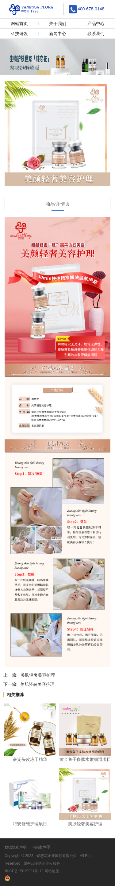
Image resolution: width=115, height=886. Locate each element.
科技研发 (19, 33)
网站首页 (19, 23)
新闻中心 (57, 33)
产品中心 (96, 23)
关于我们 (57, 23)
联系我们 (96, 33)
